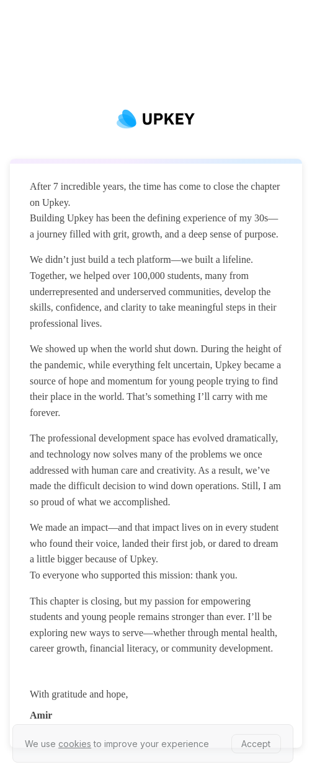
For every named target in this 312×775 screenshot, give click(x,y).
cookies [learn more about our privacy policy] (74, 743)
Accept (255, 743)
